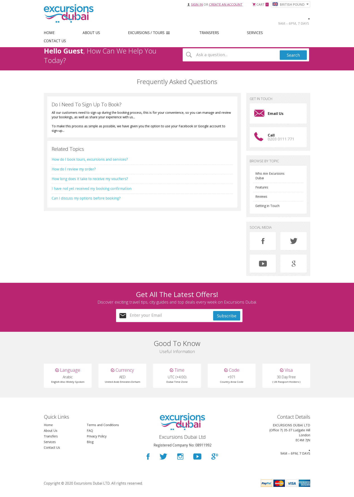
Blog (90, 446)
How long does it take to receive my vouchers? (90, 179)
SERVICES (255, 32)
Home (48, 429)
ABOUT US (91, 32)
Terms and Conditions (103, 429)
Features (261, 187)
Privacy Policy (97, 441)
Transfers (51, 441)
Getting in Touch (267, 206)
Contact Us (52, 452)
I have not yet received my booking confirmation (91, 188)
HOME (49, 32)
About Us (50, 435)
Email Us (276, 113)
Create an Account (225, 4)
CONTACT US (55, 41)
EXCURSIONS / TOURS (146, 32)
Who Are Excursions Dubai (269, 175)
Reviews (261, 196)
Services (50, 446)
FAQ (90, 435)
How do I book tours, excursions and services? (90, 159)
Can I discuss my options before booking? (86, 198)
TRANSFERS (209, 32)
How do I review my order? (74, 169)
